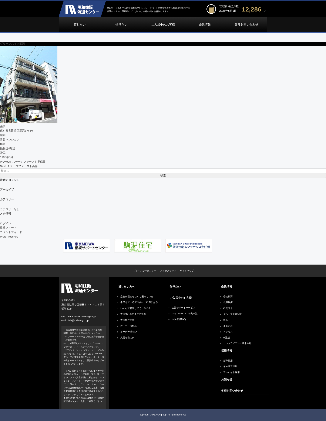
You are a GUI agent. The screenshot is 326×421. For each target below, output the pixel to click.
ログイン (5, 223)
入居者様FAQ (179, 319)
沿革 (225, 320)
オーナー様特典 (128, 326)
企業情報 (205, 24)
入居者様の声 (127, 337)
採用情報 (226, 350)
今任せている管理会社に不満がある (139, 302)
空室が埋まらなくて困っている (136, 296)
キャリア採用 (230, 366)
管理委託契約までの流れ (133, 314)
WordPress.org (9, 236)
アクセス (228, 331)
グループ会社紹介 (232, 314)
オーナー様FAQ (128, 331)
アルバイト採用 (231, 372)
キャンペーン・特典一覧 (185, 313)
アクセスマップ (168, 270)
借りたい (121, 24)
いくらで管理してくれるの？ (135, 308)
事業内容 (228, 326)
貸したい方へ (126, 286)
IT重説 (226, 337)
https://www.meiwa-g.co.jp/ (82, 316)
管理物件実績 (127, 320)
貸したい (80, 24)
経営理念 (228, 308)
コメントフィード (11, 232)
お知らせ (226, 379)
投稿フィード (8, 227)
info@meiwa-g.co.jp (78, 320)
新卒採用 (228, 360)
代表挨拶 (228, 302)
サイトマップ (187, 270)
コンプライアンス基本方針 (237, 343)
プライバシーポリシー (145, 270)
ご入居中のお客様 (163, 24)
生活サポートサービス (183, 307)
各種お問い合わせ (246, 24)
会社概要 (228, 296)
